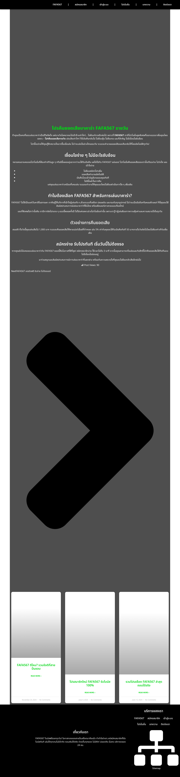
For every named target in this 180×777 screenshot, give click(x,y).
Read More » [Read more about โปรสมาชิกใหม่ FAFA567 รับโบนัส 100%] (90, 693)
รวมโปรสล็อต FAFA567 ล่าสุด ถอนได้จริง (144, 684)
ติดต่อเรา (167, 4)
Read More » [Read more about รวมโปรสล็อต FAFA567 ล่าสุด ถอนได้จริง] (144, 693)
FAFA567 (57, 4)
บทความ (146, 4)
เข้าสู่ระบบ (104, 4)
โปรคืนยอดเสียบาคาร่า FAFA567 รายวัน (90, 128)
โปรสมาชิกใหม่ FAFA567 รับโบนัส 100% (90, 684)
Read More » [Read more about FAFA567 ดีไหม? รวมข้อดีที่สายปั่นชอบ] (36, 676)
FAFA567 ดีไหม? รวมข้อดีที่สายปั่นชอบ (36, 667)
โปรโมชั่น (125, 4)
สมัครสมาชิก (80, 4)
